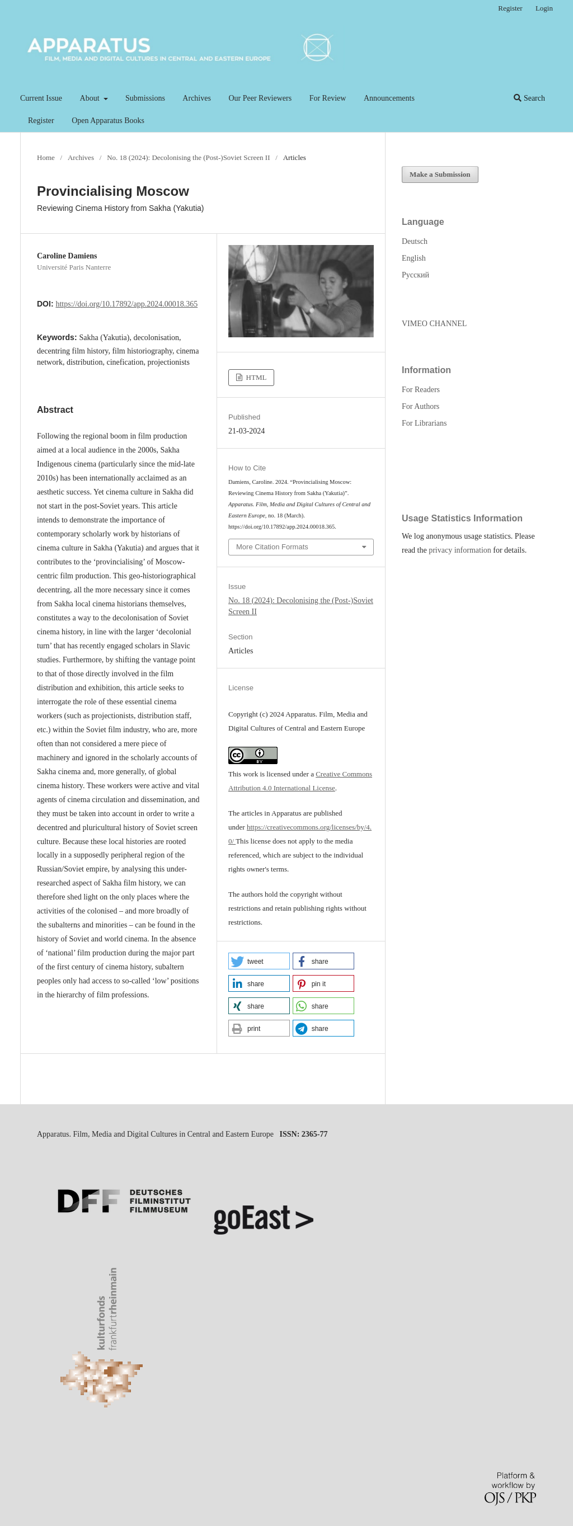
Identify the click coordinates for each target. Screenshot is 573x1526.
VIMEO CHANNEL (434, 323)
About (91, 98)
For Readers (421, 389)
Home (46, 157)
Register (41, 120)
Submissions (145, 98)
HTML (255, 377)
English (414, 258)
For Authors (420, 406)
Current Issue (41, 98)
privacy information (460, 550)
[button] (259, 961)
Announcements (389, 98)
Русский (415, 275)
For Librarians (424, 423)
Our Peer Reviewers (260, 98)
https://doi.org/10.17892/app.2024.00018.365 (126, 304)
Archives (196, 98)
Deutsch (415, 241)
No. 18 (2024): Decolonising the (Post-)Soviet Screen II (188, 157)
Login (544, 8)
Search (529, 98)
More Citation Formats (272, 547)
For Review (327, 98)
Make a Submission (440, 174)
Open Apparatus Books (108, 120)
